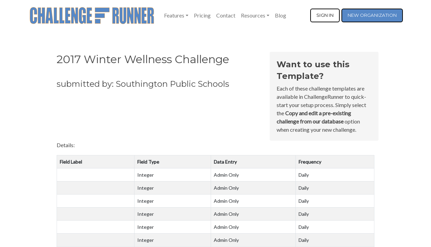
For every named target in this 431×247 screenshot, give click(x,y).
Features (174, 15)
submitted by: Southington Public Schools (143, 84)
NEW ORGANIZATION (372, 15)
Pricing (202, 15)
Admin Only (226, 175)
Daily (304, 175)
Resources (253, 15)
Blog (280, 15)
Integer (145, 175)
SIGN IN (325, 15)
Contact (225, 15)
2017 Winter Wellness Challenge (143, 59)
